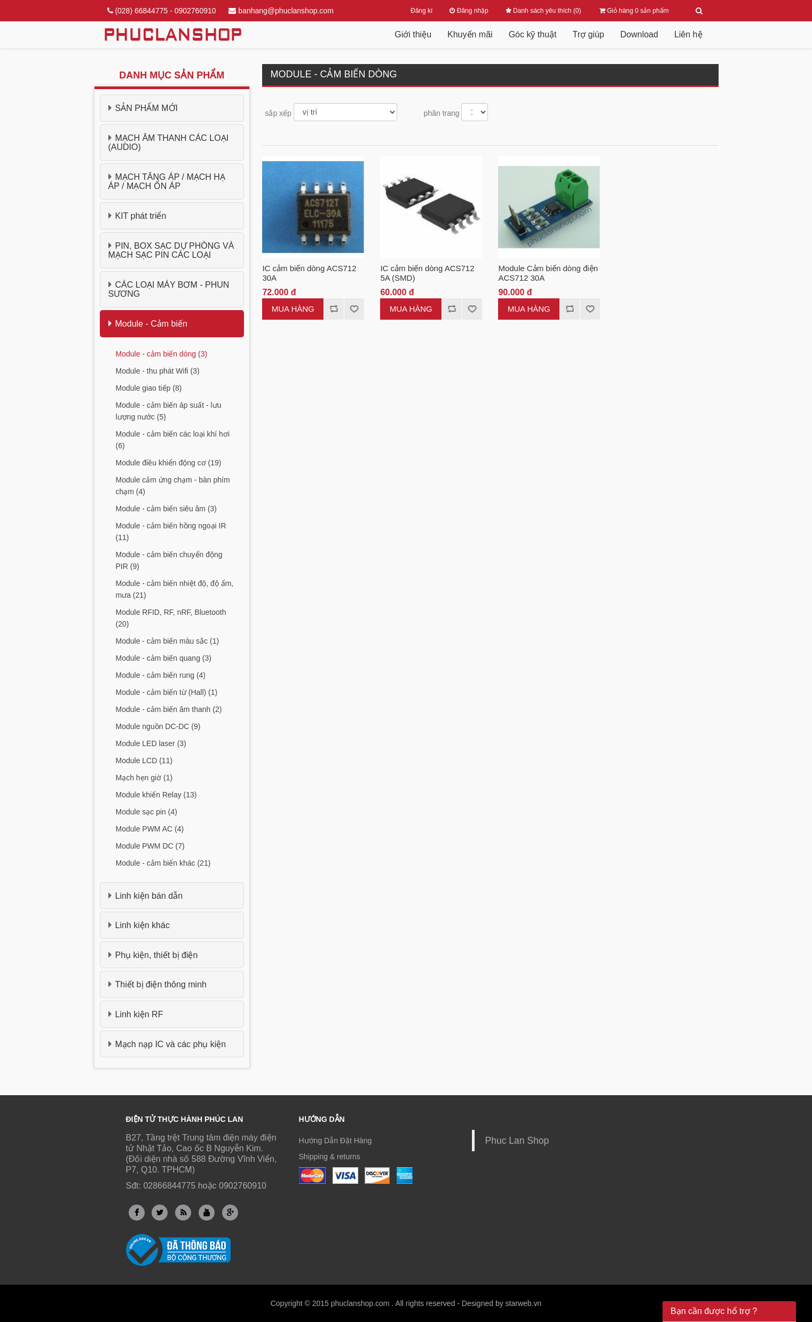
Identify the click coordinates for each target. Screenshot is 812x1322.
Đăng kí (421, 10)
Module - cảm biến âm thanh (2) (169, 709)
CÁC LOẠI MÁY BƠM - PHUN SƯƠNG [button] (169, 289)
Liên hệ (688, 34)
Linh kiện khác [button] (139, 925)
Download (639, 34)
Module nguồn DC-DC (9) (158, 726)
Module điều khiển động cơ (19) (169, 462)
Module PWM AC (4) (150, 829)
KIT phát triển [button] (137, 215)
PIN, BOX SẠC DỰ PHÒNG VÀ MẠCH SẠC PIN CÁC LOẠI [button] (171, 250)
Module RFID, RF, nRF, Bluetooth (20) (171, 618)
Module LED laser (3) (151, 743)
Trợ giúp (588, 34)
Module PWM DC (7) (150, 846)
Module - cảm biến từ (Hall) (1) (167, 692)
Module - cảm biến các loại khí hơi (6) (173, 440)
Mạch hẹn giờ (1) (144, 777)
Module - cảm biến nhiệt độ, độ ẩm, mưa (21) (175, 589)
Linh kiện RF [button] (135, 1014)
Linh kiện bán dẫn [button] (145, 895)
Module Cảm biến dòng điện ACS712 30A (548, 273)
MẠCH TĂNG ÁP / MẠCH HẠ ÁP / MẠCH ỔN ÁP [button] (166, 181)
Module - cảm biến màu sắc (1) (167, 641)
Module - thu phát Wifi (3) (158, 371)
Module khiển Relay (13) (156, 794)
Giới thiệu (413, 34)
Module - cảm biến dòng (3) (162, 354)
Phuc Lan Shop (517, 1140)
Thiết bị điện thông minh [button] (157, 984)
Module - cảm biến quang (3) (163, 658)
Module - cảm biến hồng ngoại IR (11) (171, 531)
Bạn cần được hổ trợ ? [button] (714, 1311)
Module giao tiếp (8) (149, 388)
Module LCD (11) (144, 760)
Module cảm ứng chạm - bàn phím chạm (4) (173, 486)
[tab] (172, 108)
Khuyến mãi (470, 34)
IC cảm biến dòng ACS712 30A (309, 273)
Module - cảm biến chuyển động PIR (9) (169, 560)
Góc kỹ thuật (533, 34)
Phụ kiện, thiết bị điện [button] (153, 955)
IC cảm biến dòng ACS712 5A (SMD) (427, 273)
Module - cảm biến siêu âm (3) (166, 508)
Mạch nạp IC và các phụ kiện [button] (167, 1044)
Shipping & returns (329, 1156)
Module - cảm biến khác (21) (163, 863)
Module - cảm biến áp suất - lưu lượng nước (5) (169, 411)
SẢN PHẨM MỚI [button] (143, 108)
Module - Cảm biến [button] (147, 323)
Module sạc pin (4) (146, 812)
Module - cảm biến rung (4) (161, 675)
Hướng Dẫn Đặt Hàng (335, 1140)
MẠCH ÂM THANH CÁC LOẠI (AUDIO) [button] (168, 142)
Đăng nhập (469, 10)
